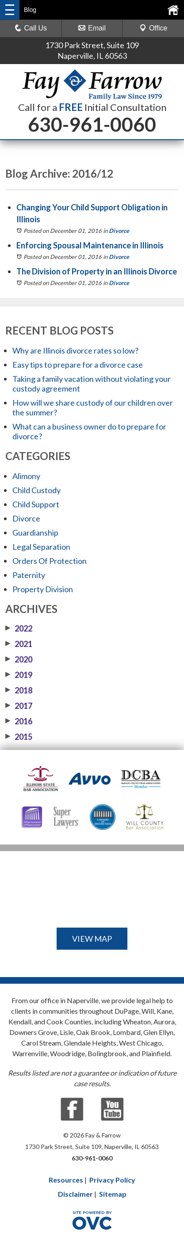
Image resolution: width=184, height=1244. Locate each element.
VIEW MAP (92, 938)
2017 (18, 705)
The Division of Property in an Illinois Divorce (96, 271)
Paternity (28, 575)
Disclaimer (75, 1194)
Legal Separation (41, 547)
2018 (18, 690)
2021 (18, 643)
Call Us (31, 28)
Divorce (119, 230)
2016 (18, 721)
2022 (18, 628)
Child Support (35, 504)
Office (153, 28)
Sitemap (112, 1194)
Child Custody (36, 490)
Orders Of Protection (49, 561)
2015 (18, 736)
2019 (18, 674)
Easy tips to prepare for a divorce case (77, 364)
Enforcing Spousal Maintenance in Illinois (90, 245)
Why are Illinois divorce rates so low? (75, 350)
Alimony (26, 476)
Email (92, 28)
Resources (66, 1180)
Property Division (42, 589)
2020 (18, 659)
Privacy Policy (112, 1180)
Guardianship (35, 532)
